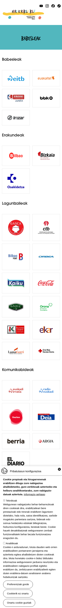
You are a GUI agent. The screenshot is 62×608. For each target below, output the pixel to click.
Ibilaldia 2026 (23, 11)
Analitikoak (12, 543)
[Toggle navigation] (58, 14)
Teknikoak (11, 500)
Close (59, 469)
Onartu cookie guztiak (19, 602)
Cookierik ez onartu (18, 593)
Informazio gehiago (34, 494)
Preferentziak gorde (18, 584)
